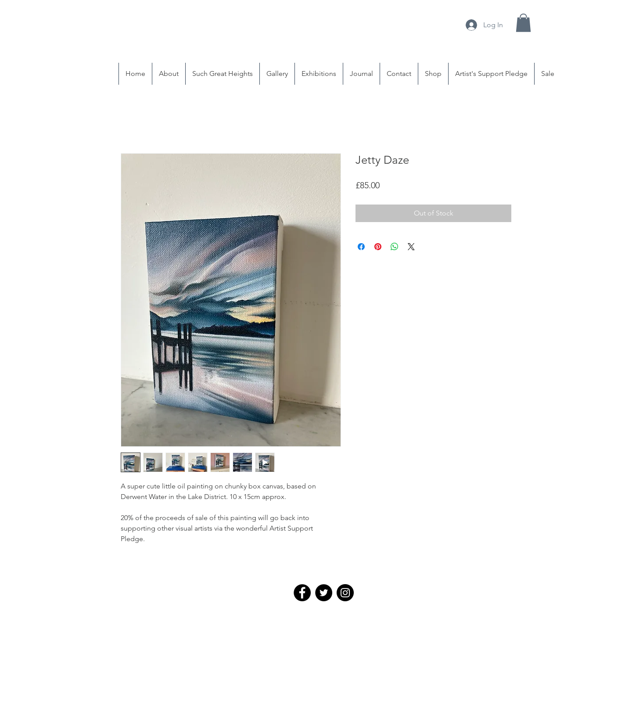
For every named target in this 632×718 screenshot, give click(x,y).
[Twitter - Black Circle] (323, 592)
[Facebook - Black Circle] (302, 592)
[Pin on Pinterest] (378, 246)
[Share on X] (411, 246)
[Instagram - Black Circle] (345, 592)
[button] (523, 23)
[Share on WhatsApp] (394, 246)
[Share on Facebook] (361, 246)
